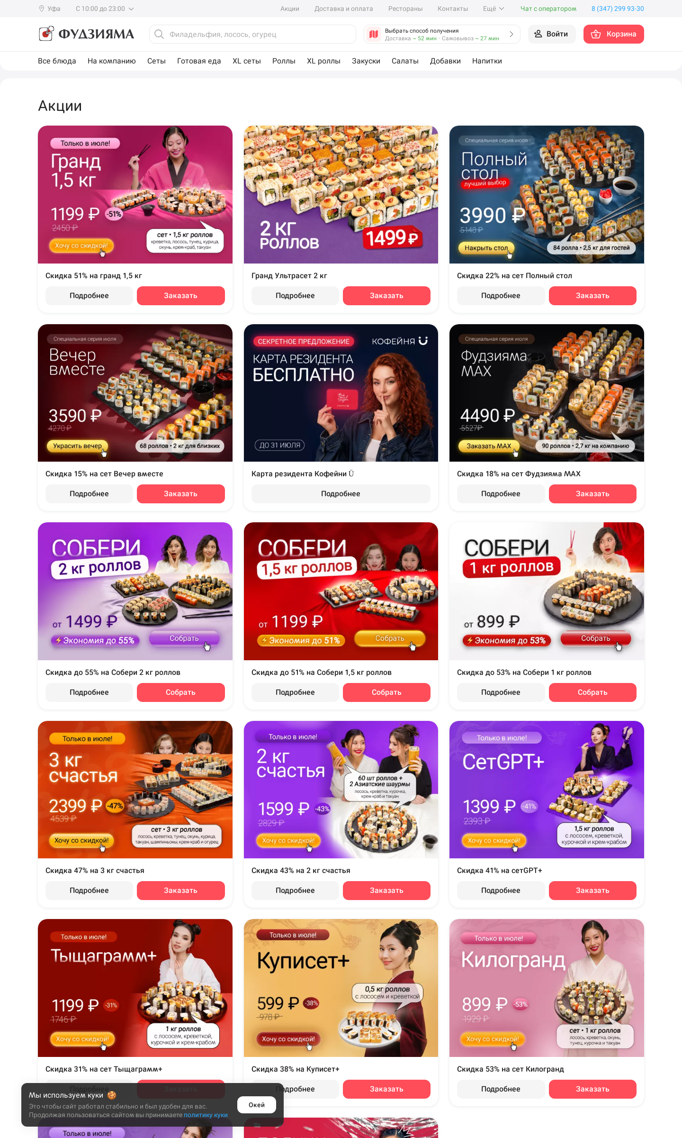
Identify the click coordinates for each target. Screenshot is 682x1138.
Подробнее (89, 295)
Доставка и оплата (343, 8)
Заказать (180, 295)
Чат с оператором (548, 8)
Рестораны (405, 8)
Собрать (181, 692)
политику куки (206, 1115)
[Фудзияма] (86, 34)
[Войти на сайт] (552, 34)
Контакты (453, 8)
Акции (289, 8)
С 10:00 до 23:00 (105, 8)
